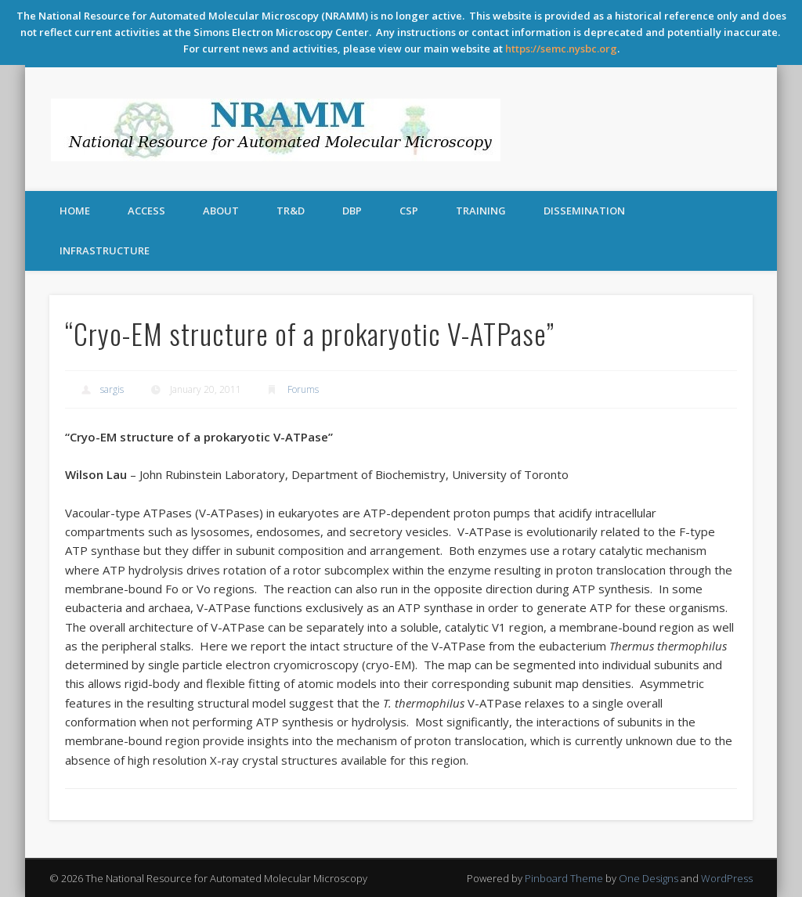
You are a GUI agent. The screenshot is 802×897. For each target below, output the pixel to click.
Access (146, 211)
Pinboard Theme (564, 878)
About (221, 211)
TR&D (290, 211)
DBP (352, 211)
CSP (408, 211)
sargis (112, 389)
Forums (303, 389)
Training (481, 211)
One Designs (648, 878)
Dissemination (584, 211)
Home (75, 211)
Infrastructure (105, 250)
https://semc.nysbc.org (561, 48)
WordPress (727, 878)
